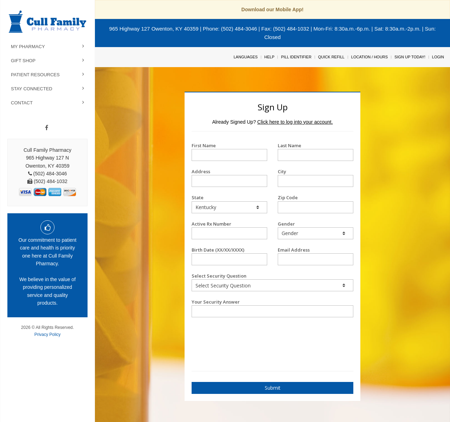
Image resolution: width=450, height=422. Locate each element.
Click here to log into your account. (295, 122)
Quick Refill (331, 57)
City (315, 177)
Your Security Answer (272, 308)
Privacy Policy (47, 334)
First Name (229, 151)
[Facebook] (46, 128)
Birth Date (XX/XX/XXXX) (229, 256)
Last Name (315, 151)
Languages (245, 57)
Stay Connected (31, 88)
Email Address (315, 256)
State (229, 203)
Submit (273, 387)
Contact (22, 102)
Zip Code (315, 203)
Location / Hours (369, 57)
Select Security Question (272, 282)
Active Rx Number (229, 230)
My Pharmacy (28, 46)
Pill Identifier (296, 57)
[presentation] (233, 334)
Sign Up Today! (409, 57)
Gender (315, 230)
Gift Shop (23, 60)
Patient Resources (35, 74)
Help (269, 57)
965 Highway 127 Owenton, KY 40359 (154, 29)
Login (438, 57)
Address (229, 177)
